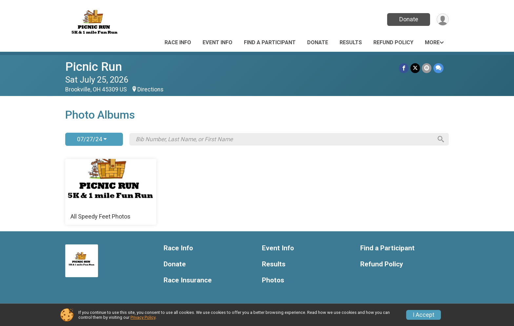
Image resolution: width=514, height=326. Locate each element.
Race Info (178, 42)
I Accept (423, 315)
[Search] (441, 139)
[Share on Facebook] (403, 68)
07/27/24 (92, 139)
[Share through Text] (438, 68)
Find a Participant (270, 42)
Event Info (217, 42)
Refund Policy (393, 42)
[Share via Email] (426, 68)
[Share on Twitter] (415, 68)
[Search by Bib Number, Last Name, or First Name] (284, 139)
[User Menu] (443, 19)
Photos (273, 280)
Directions (150, 89)
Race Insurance (188, 280)
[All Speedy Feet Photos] (110, 192)
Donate (408, 19)
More (432, 42)
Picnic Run (93, 67)
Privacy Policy (142, 317)
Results (351, 42)
